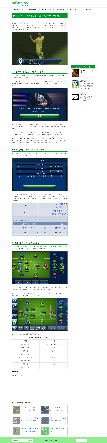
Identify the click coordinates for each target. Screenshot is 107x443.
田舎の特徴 (60, 9)
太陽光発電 (32, 9)
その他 (88, 9)
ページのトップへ (81, 440)
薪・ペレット (74, 9)
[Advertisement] (24, 386)
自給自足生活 (18, 9)
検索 (30, 440)
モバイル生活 (46, 9)
